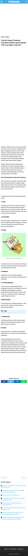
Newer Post (4, 477)
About (6, 549)
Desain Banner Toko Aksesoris (10, 495)
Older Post (24, 477)
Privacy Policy (12, 549)
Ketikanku (17, 554)
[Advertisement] (14, 21)
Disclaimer (20, 549)
